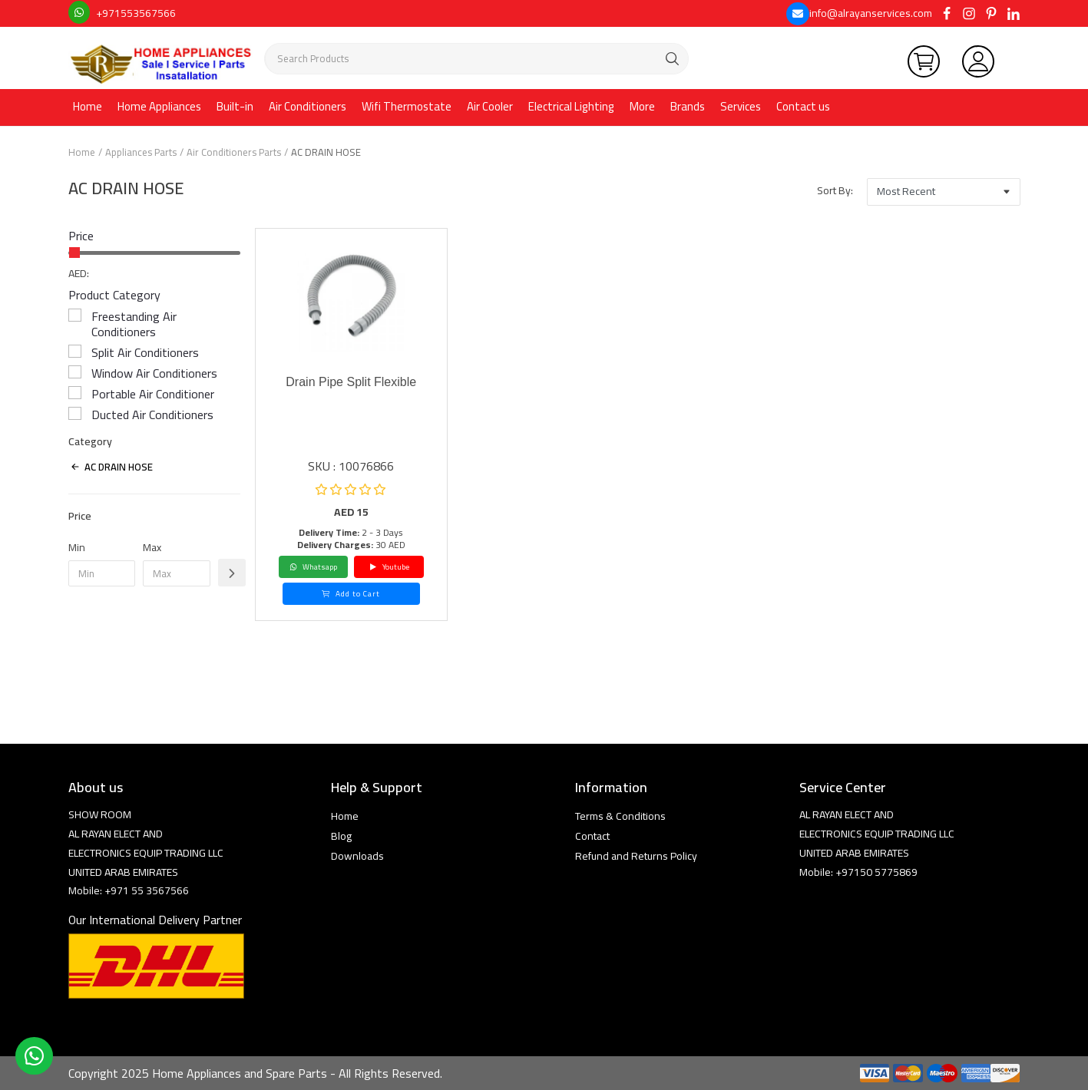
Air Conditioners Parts (234, 152)
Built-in (235, 106)
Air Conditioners (307, 106)
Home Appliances (159, 106)
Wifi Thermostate (406, 106)
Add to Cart (351, 593)
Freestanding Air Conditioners (134, 324)
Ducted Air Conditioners (152, 414)
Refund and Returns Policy (636, 856)
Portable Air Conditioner (152, 393)
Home (87, 106)
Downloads (357, 856)
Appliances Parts (141, 152)
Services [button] (740, 106)
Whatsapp (313, 567)
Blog (341, 836)
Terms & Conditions (620, 816)
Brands (687, 106)
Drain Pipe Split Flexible (351, 381)
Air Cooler (490, 106)
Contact (592, 836)
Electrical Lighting (571, 106)
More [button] (642, 106)
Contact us (803, 106)
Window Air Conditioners (154, 373)
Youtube (389, 567)
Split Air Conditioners (145, 352)
